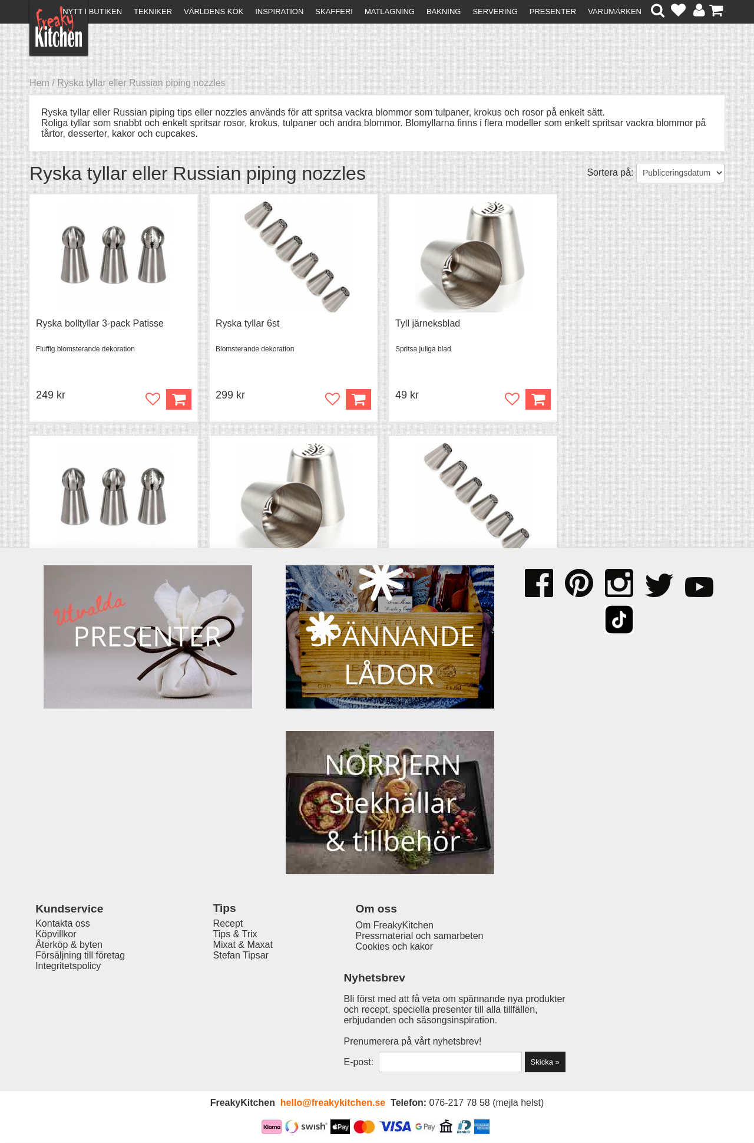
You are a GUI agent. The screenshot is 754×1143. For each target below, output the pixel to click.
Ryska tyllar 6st (244, 323)
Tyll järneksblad (421, 323)
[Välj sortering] (680, 173)
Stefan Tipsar (231, 1025)
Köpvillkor (55, 1004)
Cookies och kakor (373, 1016)
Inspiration (279, 11)
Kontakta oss (62, 993)
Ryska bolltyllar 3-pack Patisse (100, 323)
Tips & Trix (225, 1004)
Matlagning (390, 11)
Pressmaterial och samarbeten (398, 1005)
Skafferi (334, 11)
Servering (494, 11)
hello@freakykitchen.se (332, 1103)
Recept (218, 993)
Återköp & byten (68, 1014)
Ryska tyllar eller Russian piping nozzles (141, 83)
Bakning (443, 11)
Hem (39, 83)
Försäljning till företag (80, 1025)
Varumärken (614, 11)
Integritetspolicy (68, 1035)
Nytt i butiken (92, 11)
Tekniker (153, 11)
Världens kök (213, 11)
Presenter (553, 11)
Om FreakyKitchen (373, 995)
